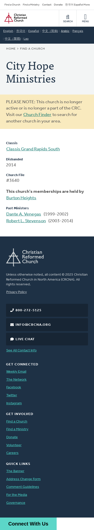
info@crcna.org (33, 325)
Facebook (13, 387)
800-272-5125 (29, 310)
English (8, 31)
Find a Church (12, 4)
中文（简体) (50, 31)
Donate (58, 4)
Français (77, 31)
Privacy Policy (16, 292)
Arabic (65, 31)
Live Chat (25, 339)
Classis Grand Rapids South (33, 149)
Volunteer (14, 445)
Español (33, 31)
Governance (15, 503)
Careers (12, 453)
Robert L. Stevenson (26, 221)
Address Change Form (23, 479)
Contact (46, 4)
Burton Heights (21, 198)
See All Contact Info (21, 350)
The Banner (15, 471)
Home (11, 48)
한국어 (20, 31)
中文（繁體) (13, 38)
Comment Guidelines (22, 487)
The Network (16, 380)
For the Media (16, 495)
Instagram (14, 403)
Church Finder (37, 114)
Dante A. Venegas (23, 214)
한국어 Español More (77, 4)
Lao (26, 38)
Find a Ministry (31, 4)
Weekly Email (16, 372)
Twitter (11, 395)
